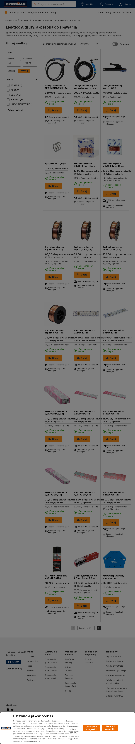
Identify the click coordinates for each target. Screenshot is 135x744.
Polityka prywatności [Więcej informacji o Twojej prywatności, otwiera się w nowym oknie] (32, 741)
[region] (67, 728)
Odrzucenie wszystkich (91, 728)
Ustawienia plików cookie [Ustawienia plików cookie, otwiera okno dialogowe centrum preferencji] (73, 728)
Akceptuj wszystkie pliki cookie (110, 728)
